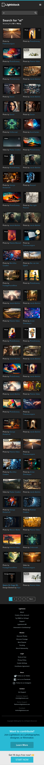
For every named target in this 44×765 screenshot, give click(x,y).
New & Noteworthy (22, 648)
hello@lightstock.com (22, 710)
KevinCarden (34, 132)
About (22, 612)
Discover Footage (22, 639)
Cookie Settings (22, 663)
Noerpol (33, 185)
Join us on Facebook (23, 679)
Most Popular (22, 642)
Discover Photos (22, 636)
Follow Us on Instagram (23, 683)
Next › (31, 599)
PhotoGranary (35, 41)
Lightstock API (22, 624)
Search (36, 13)
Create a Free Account (22, 615)
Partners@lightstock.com (22, 704)
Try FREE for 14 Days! (22, 618)
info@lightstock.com (22, 698)
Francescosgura (8, 43)
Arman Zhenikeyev (29, 322)
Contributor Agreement (22, 666)
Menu (40, 5)
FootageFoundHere (10, 285)
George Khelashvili (9, 186)
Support (22, 621)
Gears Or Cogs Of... (11, 585)
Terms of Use (22, 657)
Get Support (22, 692)
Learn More (22, 745)
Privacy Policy (22, 660)
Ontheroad (13, 132)
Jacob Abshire (35, 79)
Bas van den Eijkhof (31, 264)
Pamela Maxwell (15, 243)
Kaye (18, 587)
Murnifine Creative (9, 264)
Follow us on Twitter (23, 676)
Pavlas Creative (15, 150)
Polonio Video (35, 61)
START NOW (22, 759)
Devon (12, 96)
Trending (22, 645)
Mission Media (15, 530)
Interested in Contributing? (22, 627)
